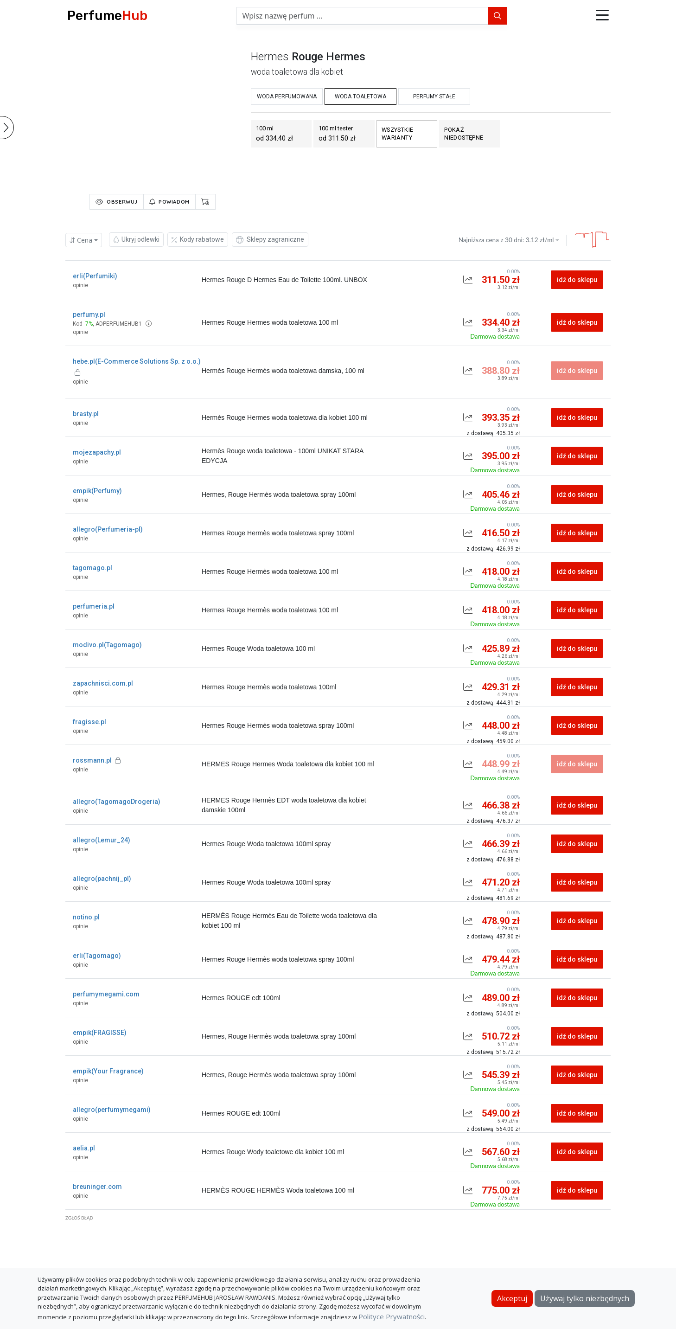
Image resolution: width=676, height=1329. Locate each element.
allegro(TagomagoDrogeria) (116, 801)
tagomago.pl (92, 567)
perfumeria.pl (94, 606)
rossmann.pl (97, 760)
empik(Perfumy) (97, 490)
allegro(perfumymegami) (112, 1109)
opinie (80, 285)
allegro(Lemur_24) (101, 840)
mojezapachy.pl (97, 452)
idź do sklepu (577, 279)
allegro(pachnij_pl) (102, 878)
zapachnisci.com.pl (103, 683)
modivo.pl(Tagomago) (107, 644)
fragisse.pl (89, 721)
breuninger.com (97, 1186)
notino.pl (86, 917)
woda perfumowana (287, 96)
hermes (270, 56)
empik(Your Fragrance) (108, 1071)
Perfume (107, 15)
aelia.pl (84, 1148)
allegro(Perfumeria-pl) (108, 529)
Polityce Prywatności (391, 1316)
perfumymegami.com (106, 994)
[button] (602, 16)
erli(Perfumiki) (95, 276)
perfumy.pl (89, 314)
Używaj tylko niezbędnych (584, 1298)
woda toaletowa (360, 96)
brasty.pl (86, 413)
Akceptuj (512, 1298)
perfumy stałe (434, 96)
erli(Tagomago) (97, 955)
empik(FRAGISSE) (100, 1032)
